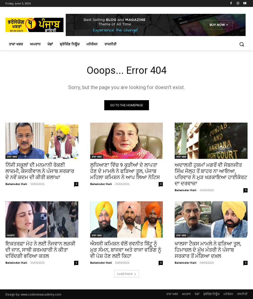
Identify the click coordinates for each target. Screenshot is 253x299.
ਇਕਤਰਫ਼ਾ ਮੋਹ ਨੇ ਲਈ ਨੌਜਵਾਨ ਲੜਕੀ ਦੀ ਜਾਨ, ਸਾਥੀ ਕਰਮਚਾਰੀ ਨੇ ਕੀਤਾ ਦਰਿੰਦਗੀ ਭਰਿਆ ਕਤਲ (40, 250)
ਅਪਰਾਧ (10, 235)
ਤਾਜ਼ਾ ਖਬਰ (12, 156)
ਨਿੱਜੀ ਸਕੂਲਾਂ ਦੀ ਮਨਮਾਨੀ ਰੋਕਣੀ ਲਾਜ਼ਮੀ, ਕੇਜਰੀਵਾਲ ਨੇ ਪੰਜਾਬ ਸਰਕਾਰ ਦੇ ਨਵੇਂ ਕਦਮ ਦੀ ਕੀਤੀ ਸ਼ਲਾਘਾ (39, 171)
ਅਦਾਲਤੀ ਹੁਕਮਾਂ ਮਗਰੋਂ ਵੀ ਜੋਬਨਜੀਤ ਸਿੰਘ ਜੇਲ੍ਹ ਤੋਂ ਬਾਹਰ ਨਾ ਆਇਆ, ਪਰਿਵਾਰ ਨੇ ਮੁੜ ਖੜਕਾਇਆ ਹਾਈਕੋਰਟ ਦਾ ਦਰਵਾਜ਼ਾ (211, 174)
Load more (126, 274)
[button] (242, 44)
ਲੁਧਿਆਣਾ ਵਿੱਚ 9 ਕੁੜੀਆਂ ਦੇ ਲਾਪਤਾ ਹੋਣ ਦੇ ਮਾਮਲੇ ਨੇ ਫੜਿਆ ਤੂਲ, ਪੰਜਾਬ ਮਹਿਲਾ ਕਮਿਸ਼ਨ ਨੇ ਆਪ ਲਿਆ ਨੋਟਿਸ (125, 171)
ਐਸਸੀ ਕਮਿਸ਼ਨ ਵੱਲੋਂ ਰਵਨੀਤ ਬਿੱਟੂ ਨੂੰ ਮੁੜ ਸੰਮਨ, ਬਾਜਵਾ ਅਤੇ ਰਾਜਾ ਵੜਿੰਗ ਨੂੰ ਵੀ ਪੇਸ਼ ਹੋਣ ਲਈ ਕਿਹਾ (125, 250)
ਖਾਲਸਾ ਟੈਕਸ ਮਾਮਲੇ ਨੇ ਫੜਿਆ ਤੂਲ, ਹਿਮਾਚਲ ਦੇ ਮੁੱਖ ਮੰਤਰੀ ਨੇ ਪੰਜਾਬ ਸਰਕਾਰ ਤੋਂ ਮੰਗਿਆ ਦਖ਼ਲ (208, 250)
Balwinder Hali (16, 184)
